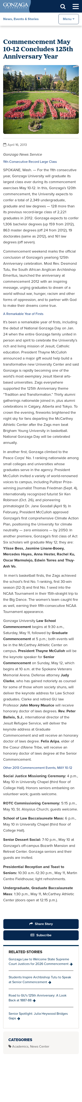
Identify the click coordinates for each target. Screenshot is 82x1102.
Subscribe (44, 935)
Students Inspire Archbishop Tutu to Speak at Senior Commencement (40, 979)
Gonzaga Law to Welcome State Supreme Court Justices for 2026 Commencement (39, 961)
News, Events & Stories (21, 19)
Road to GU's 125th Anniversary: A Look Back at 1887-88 (37, 998)
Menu (67, 19)
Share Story (44, 923)
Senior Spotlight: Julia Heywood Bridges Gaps (38, 1016)
